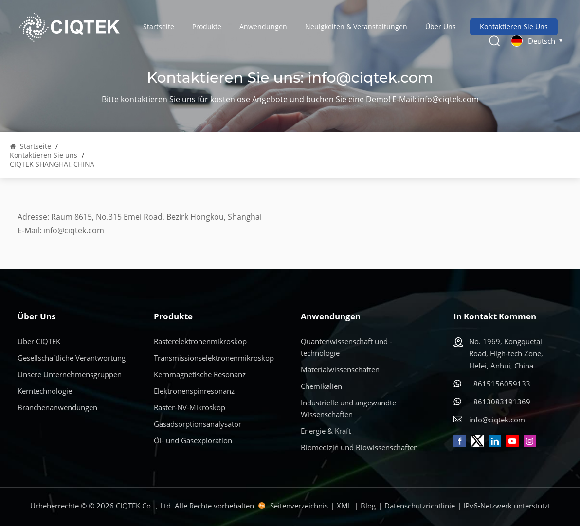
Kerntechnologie (45, 391)
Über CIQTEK (39, 341)
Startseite (158, 26)
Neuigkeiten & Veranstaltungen (356, 26)
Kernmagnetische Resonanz (200, 374)
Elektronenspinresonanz (194, 391)
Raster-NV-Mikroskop (189, 407)
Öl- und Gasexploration (193, 440)
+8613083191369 (499, 401)
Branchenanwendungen (57, 407)
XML (344, 505)
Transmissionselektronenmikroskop (214, 358)
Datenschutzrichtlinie (419, 505)
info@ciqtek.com (370, 77)
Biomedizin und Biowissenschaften (359, 447)
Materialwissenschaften (340, 369)
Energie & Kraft (326, 431)
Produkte (206, 26)
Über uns (440, 26)
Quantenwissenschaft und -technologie (346, 347)
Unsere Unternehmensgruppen (70, 374)
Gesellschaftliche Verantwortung (72, 358)
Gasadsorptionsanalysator (197, 424)
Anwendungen (263, 26)
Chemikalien (321, 386)
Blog (368, 505)
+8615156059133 (499, 383)
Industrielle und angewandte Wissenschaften (348, 408)
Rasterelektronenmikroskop (200, 341)
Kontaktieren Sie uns (514, 26)
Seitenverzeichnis (299, 505)
